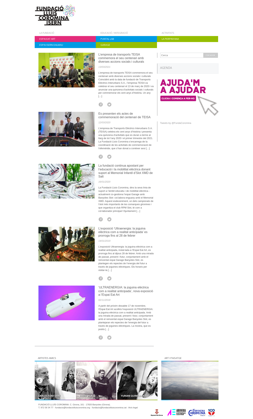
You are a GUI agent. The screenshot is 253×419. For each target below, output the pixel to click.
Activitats (168, 33)
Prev (40, 381)
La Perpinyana (170, 39)
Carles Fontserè (49, 395)
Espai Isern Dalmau (51, 45)
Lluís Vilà (86, 395)
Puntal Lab (107, 39)
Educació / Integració (114, 33)
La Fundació (46, 33)
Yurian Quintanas (133, 395)
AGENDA (166, 67)
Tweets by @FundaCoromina (175, 123)
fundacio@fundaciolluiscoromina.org (72, 407)
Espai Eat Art (47, 39)
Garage (105, 45)
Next (153, 381)
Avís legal (133, 407)
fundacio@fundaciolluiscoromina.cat (109, 407)
